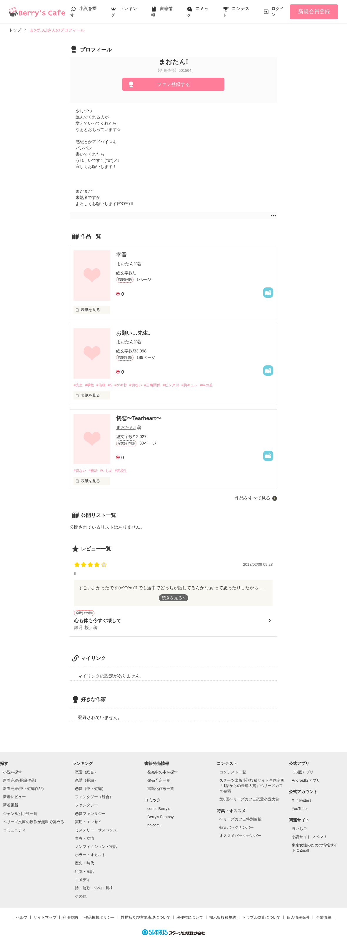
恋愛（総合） (86, 773)
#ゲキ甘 (126, 385)
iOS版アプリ (302, 773)
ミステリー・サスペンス (96, 832)
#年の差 (221, 385)
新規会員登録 (314, 11)
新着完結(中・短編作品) (23, 790)
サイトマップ (45, 919)
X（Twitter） (302, 802)
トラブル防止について (261, 919)
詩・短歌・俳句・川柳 (94, 890)
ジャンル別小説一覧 (20, 815)
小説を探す (12, 773)
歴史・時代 (84, 865)
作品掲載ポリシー (99, 919)
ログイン (277, 11)
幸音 (121, 255)
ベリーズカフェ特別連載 (240, 821)
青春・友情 (84, 840)
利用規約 (70, 919)
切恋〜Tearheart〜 (138, 419)
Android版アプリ (306, 782)
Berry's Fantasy (160, 818)
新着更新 (10, 807)
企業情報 (323, 919)
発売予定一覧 (158, 782)
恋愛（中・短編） (90, 790)
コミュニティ (14, 832)
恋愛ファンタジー (90, 815)
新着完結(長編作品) (19, 782)
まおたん (125, 263)
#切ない (142, 385)
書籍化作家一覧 (160, 790)
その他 (80, 898)
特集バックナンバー (236, 829)
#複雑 (95, 471)
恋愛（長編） (86, 782)
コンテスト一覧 (232, 773)
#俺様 (104, 385)
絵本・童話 (84, 873)
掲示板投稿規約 (222, 919)
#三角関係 (161, 385)
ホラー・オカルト (90, 856)
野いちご (299, 830)
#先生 (78, 385)
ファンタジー (86, 807)
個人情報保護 (298, 919)
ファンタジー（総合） (94, 798)
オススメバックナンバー (240, 837)
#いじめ (109, 471)
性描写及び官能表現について (146, 919)
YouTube (299, 810)
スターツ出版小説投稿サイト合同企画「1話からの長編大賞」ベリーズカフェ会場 (251, 787)
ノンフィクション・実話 (96, 848)
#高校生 (126, 471)
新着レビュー (14, 798)
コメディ (82, 881)
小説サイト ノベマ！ (309, 838)
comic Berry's (158, 810)
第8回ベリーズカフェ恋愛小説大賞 (249, 801)
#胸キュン (202, 385)
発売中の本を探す (162, 773)
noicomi (154, 827)
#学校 (91, 385)
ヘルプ (21, 919)
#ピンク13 (182, 385)
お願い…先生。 (134, 333)
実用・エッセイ (88, 823)
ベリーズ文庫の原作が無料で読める (33, 823)
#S (114, 385)
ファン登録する (173, 84)
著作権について (189, 919)
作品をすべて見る (252, 498)
